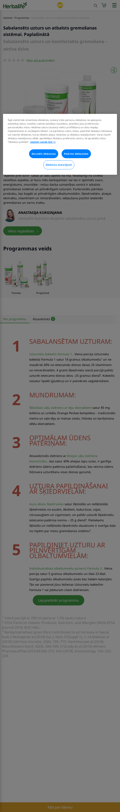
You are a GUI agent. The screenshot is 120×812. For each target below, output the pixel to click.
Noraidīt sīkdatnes (44, 153)
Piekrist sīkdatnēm (76, 153)
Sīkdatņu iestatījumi (59, 165)
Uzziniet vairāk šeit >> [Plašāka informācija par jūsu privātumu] (43, 142)
